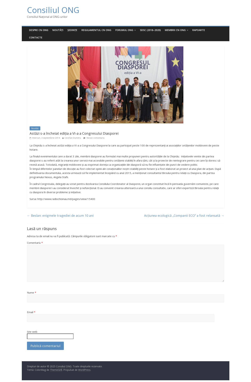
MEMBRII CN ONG (175, 30)
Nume (31, 292)
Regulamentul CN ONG (96, 30)
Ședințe (72, 30)
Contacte (35, 37)
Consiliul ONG (53, 10)
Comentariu (35, 242)
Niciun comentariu (93, 137)
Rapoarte (198, 30)
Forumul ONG (124, 30)
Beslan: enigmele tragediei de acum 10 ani (60, 215)
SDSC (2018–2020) (150, 30)
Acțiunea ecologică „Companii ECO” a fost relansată (184, 215)
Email (31, 312)
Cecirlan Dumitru (73, 137)
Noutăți (57, 30)
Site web (32, 331)
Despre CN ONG (38, 30)
